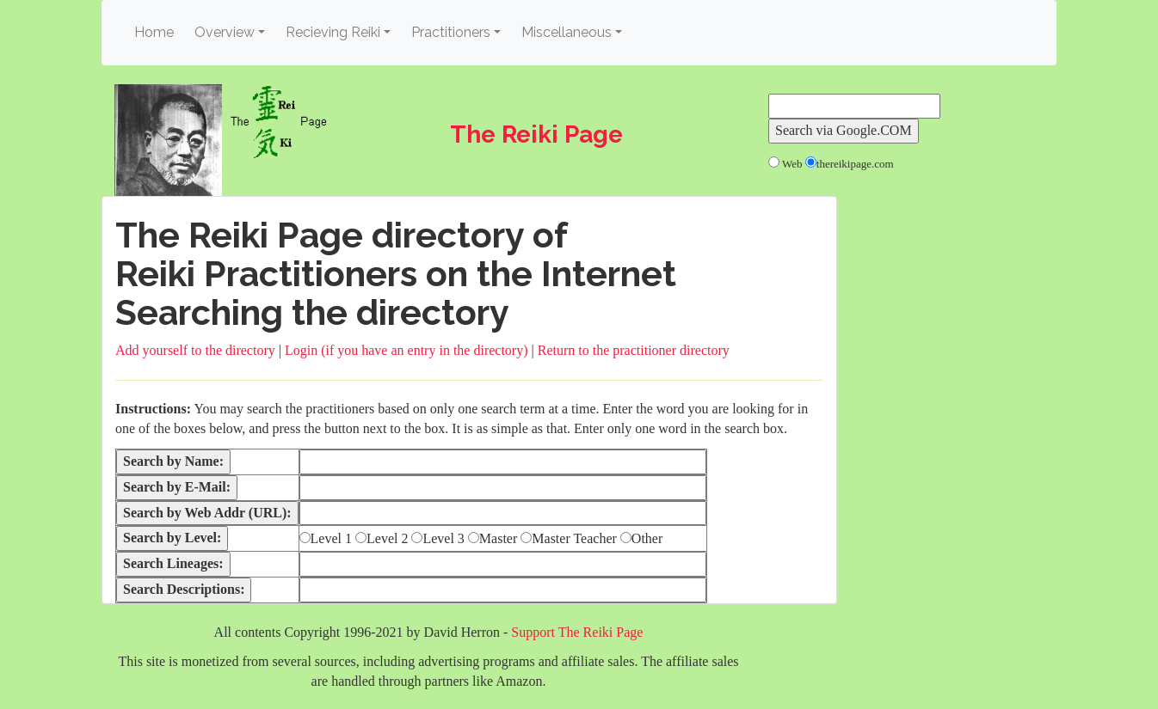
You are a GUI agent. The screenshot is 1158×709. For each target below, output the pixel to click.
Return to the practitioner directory (634, 350)
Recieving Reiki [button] (333, 32)
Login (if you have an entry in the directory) (406, 350)
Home (156, 31)
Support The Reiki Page (577, 632)
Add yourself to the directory (195, 350)
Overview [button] (224, 32)
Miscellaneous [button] (566, 32)
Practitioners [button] (450, 32)
